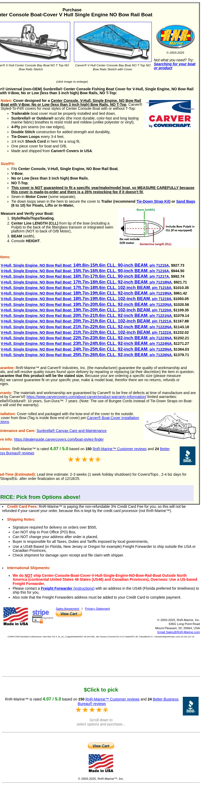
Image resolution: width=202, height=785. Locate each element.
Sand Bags (185, 201)
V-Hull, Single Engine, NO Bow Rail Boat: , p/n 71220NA (86, 304)
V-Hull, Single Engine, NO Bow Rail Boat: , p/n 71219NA (86, 293)
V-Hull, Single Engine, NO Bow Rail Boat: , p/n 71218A (86, 288)
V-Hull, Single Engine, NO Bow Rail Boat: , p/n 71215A (85, 265)
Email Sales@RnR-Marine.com (179, 632)
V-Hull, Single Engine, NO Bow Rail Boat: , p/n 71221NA (86, 316)
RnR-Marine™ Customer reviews (120, 449)
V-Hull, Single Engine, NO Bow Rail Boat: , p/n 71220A (86, 310)
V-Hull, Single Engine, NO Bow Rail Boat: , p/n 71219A (86, 299)
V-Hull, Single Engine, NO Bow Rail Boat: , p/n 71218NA (86, 282)
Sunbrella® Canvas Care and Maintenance (72, 431)
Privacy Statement (97, 608)
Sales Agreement (67, 608)
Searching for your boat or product (174, 66)
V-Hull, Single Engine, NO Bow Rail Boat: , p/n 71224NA (86, 343)
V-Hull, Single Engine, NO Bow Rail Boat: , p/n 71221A (86, 321)
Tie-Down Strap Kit (153, 201)
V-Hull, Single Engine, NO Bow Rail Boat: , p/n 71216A (85, 271)
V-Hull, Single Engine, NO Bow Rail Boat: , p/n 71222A (86, 332)
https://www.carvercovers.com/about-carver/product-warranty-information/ (86, 397)
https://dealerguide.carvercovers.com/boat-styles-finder (59, 439)
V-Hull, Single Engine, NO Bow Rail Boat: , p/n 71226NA (86, 355)
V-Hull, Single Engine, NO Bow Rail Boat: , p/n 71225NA (86, 349)
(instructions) (67, 588)
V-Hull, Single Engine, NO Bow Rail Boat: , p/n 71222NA (86, 327)
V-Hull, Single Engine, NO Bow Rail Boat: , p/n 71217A (85, 276)
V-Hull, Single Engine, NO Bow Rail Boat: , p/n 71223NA (86, 338)
